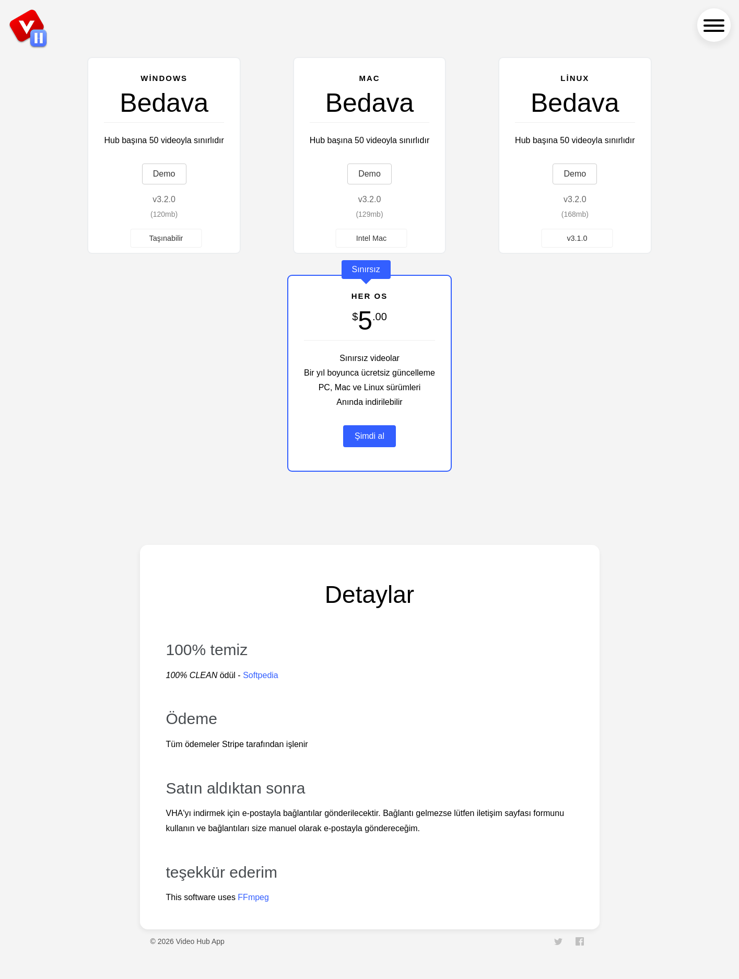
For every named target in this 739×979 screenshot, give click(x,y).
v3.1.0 (577, 238)
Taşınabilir (166, 238)
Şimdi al (369, 436)
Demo (164, 173)
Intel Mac (371, 238)
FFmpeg (253, 897)
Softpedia (260, 675)
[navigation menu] (714, 25)
